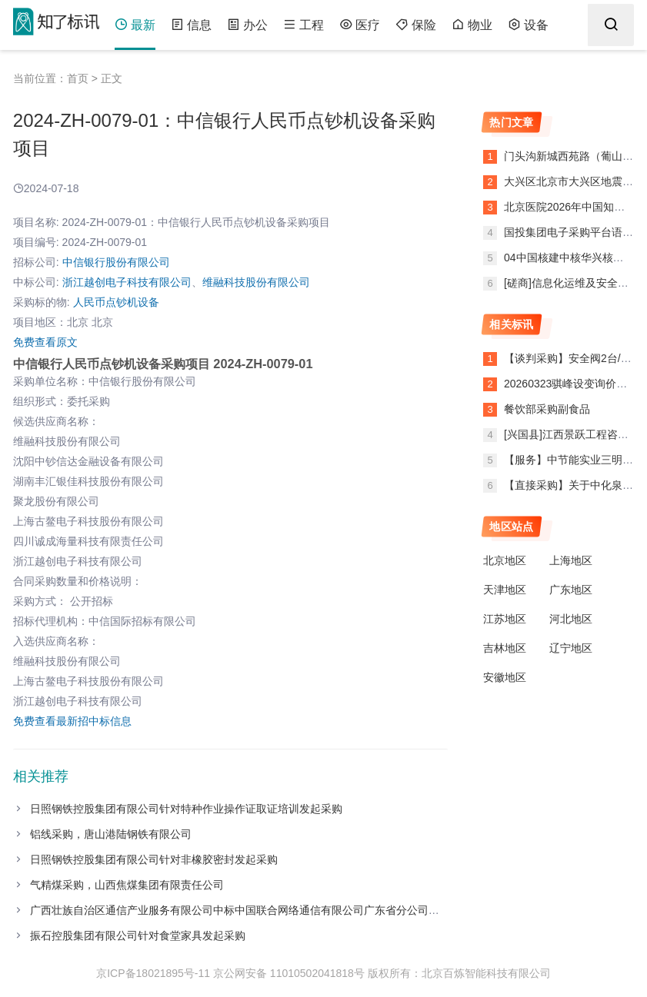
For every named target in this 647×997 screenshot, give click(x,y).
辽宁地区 (570, 648)
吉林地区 (504, 648)
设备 (528, 25)
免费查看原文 (45, 342)
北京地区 (504, 560)
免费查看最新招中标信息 (72, 721)
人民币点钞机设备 (116, 302)
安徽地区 (504, 677)
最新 (135, 25)
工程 (303, 25)
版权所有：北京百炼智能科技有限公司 (459, 973)
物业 (472, 25)
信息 (191, 25)
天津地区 (504, 589)
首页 (77, 78)
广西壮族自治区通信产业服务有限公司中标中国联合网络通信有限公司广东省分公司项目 (240, 910)
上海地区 (570, 560)
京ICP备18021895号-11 (153, 973)
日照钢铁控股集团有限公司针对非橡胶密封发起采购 (154, 859)
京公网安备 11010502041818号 (289, 973)
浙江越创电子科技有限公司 (127, 282)
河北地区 (570, 619)
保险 (415, 25)
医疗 (359, 25)
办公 (247, 25)
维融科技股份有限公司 (256, 282)
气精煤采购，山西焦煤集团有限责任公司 (127, 885)
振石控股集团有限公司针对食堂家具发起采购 (137, 935)
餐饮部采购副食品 (547, 409)
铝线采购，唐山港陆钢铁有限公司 (111, 834)
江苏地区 (504, 619)
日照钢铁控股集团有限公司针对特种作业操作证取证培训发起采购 (186, 809)
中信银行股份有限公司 (116, 262)
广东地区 (570, 589)
